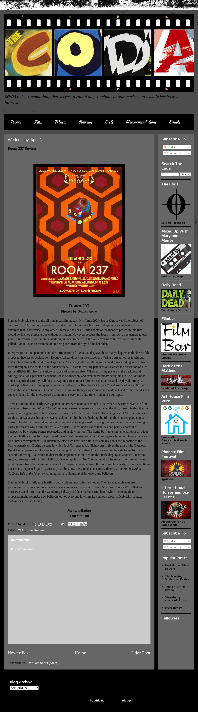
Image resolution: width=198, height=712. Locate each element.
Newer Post (19, 653)
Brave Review (174, 607)
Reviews (85, 121)
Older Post (140, 653)
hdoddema (97, 700)
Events (174, 121)
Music (60, 121)
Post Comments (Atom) (43, 663)
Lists (109, 121)
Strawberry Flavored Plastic (176, 598)
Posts (169, 147)
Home (15, 121)
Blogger (127, 700)
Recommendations (141, 121)
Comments (172, 153)
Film (38, 121)
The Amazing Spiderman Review (177, 577)
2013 (21, 530)
